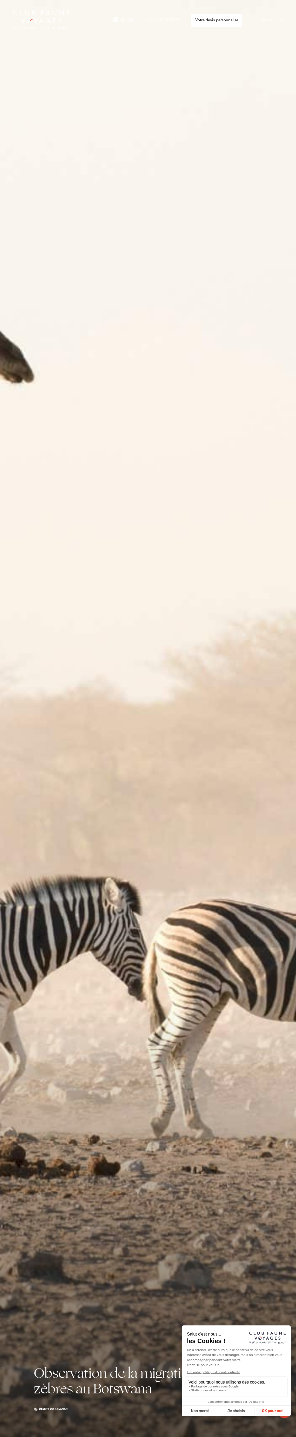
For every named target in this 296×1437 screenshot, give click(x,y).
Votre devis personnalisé (216, 20)
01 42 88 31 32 (163, 20)
